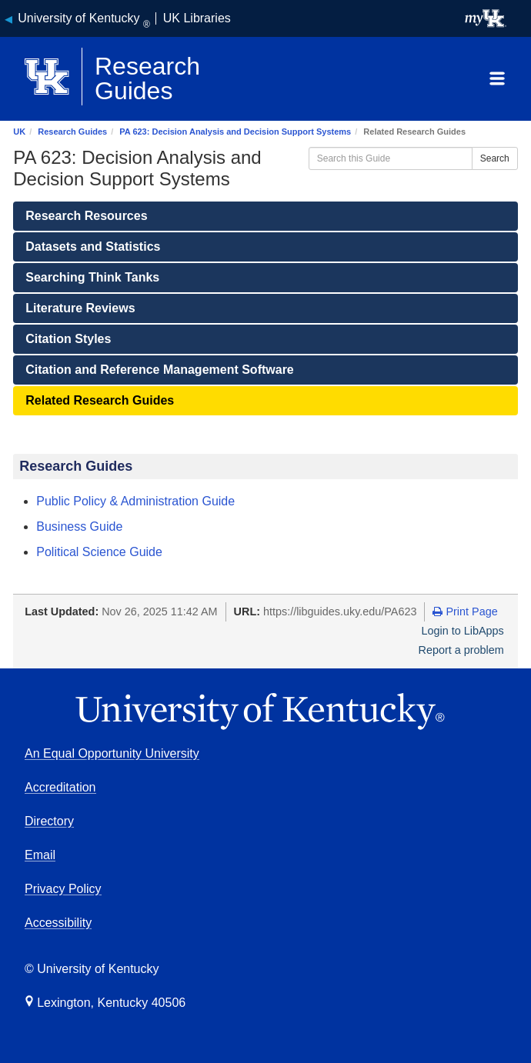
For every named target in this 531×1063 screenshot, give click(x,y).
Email (40, 854)
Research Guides (72, 131)
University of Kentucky (84, 18)
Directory (49, 821)
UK (19, 131)
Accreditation (60, 787)
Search (494, 158)
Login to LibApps (463, 631)
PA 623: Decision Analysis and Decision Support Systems (235, 131)
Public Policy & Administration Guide (135, 501)
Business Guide (79, 526)
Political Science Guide (99, 551)
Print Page (464, 611)
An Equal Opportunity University (112, 753)
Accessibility (58, 922)
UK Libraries (197, 18)
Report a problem (461, 650)
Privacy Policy (63, 888)
